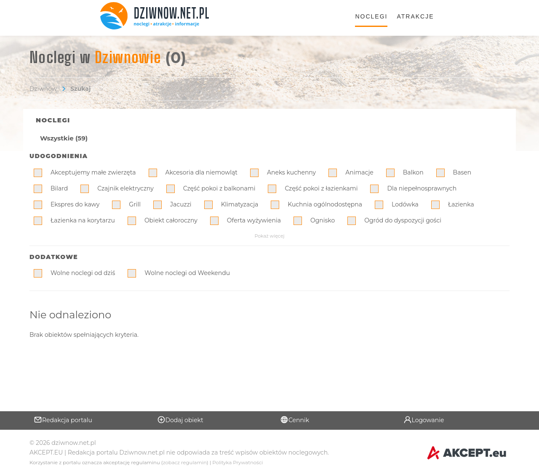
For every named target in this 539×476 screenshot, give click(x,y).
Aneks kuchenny (291, 172)
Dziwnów (43, 89)
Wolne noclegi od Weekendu (187, 273)
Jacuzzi (181, 204)
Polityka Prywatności (237, 462)
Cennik (294, 419)
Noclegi (371, 16)
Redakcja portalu (63, 419)
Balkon (413, 172)
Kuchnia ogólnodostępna (325, 204)
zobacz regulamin (185, 462)
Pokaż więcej (269, 236)
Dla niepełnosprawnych (421, 188)
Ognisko (322, 220)
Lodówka (405, 204)
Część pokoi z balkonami (219, 188)
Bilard (59, 188)
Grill (135, 204)
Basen (462, 172)
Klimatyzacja (240, 204)
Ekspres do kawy (75, 204)
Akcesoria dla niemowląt (201, 172)
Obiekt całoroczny (170, 220)
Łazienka (461, 204)
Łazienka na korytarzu (83, 220)
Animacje (359, 172)
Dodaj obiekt (180, 419)
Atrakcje (415, 16)
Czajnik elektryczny (125, 188)
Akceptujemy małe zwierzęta (93, 172)
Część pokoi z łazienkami (321, 188)
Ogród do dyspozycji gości (402, 220)
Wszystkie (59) (64, 138)
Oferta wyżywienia (254, 220)
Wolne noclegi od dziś (83, 273)
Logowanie (423, 419)
